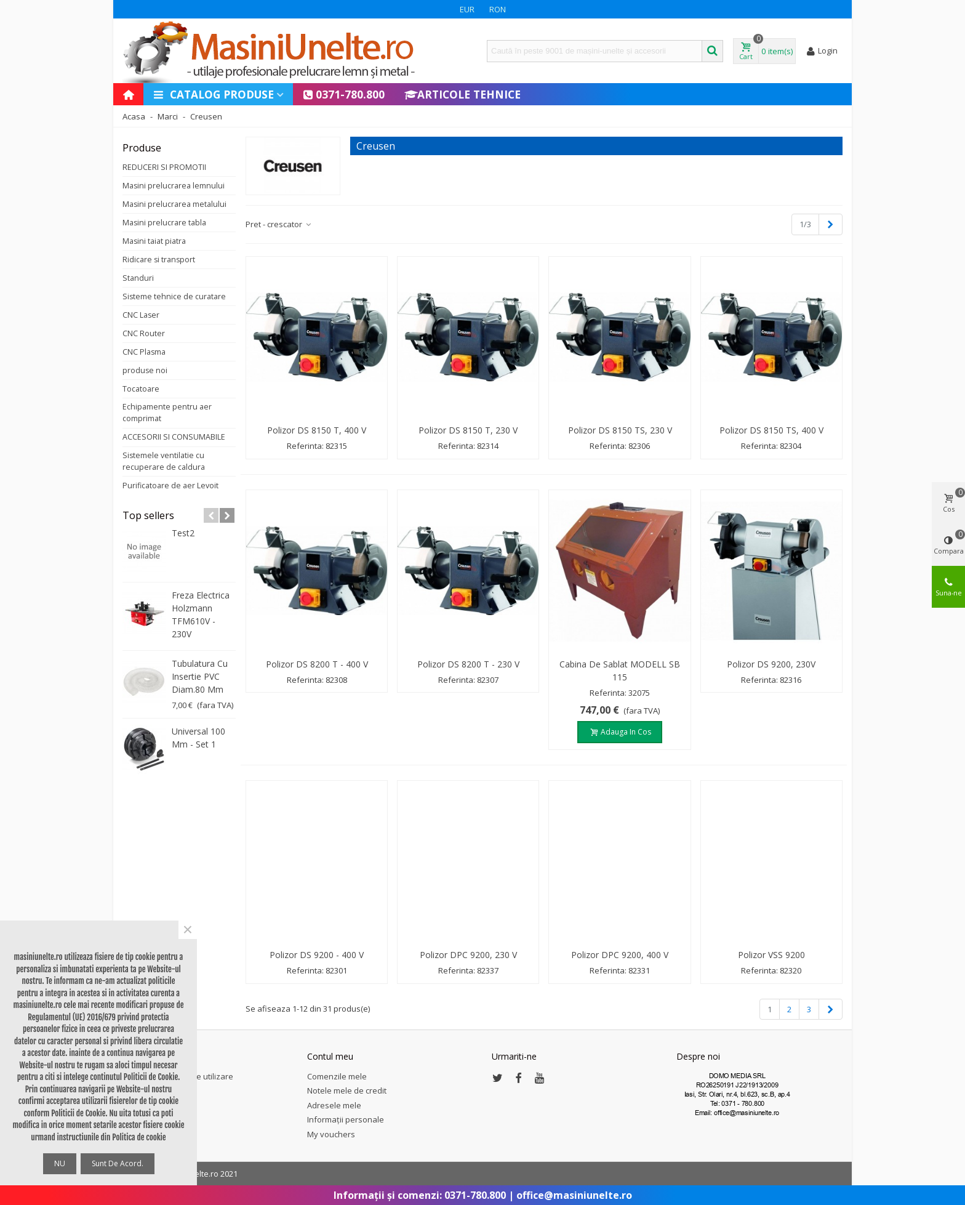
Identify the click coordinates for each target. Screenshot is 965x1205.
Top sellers (148, 515)
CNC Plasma (144, 352)
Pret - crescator (279, 224)
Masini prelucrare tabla (164, 222)
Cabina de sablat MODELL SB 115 (619, 670)
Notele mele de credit (346, 1090)
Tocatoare (140, 389)
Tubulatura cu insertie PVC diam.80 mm (200, 676)
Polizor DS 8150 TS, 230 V (620, 430)
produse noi (144, 370)
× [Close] (188, 930)
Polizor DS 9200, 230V (771, 664)
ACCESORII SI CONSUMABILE (173, 437)
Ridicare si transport (158, 259)
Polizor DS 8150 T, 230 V (468, 430)
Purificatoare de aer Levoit (170, 485)
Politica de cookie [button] (139, 1137)
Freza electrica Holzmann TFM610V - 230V (201, 614)
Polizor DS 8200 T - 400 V (317, 664)
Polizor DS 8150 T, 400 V (316, 430)
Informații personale (345, 1119)
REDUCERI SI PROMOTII (164, 167)
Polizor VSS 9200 (771, 955)
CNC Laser (140, 315)
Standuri (138, 278)
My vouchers (331, 1134)
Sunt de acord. (117, 1163)
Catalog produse (213, 94)
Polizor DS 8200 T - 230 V (468, 664)
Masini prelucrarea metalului (174, 204)
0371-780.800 (344, 94)
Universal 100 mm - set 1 (198, 737)
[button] (211, 515)
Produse (141, 148)
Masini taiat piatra (154, 241)
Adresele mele (334, 1105)
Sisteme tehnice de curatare (174, 296)
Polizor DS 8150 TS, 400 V (771, 430)
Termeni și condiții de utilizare (177, 1076)
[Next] (831, 224)
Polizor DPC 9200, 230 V (468, 955)
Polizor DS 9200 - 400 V (317, 955)
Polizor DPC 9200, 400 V (619, 955)
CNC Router (143, 333)
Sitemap (137, 1090)
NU (59, 1163)
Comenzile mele (337, 1076)
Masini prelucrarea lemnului (173, 185)
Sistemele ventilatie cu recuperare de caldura (163, 461)
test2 (183, 533)
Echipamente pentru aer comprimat (167, 412)
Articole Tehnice (462, 94)
